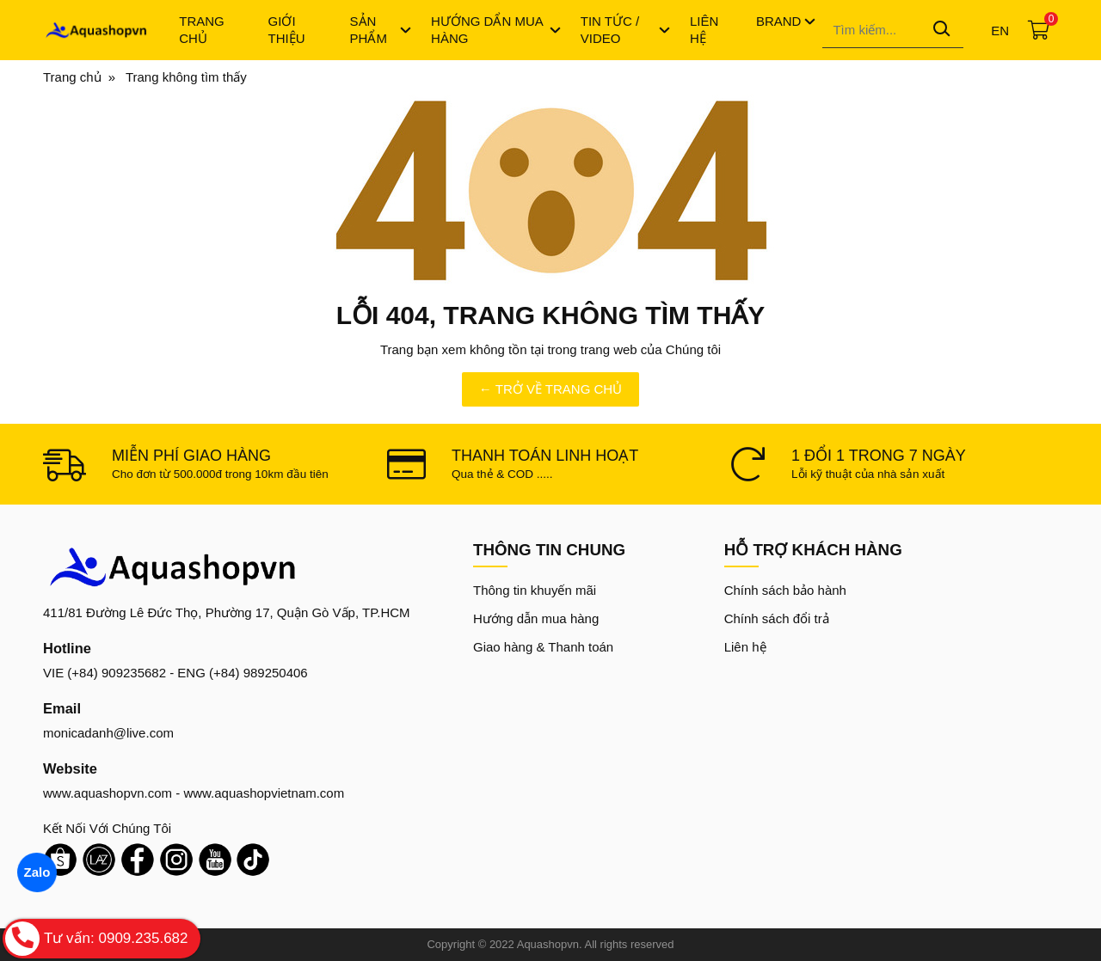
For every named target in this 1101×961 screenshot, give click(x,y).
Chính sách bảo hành (785, 590)
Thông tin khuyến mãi (534, 590)
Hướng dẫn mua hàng (536, 618)
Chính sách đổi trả (776, 618)
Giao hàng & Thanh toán (543, 647)
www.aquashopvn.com (107, 793)
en (1000, 30)
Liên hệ (745, 647)
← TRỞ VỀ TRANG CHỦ (550, 389)
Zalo (36, 872)
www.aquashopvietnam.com (263, 793)
